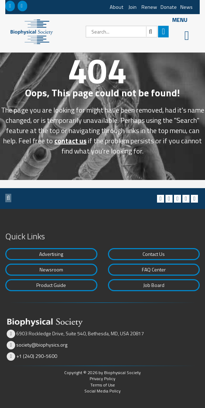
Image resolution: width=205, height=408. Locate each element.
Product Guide (51, 285)
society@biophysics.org (41, 344)
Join (132, 7)
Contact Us (154, 254)
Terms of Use (102, 385)
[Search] (121, 31)
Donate (169, 7)
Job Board (153, 285)
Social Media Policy (102, 391)
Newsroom (51, 269)
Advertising (51, 254)
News (186, 7)
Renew (149, 7)
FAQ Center (154, 269)
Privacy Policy (102, 379)
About (116, 7)
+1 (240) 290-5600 (36, 356)
